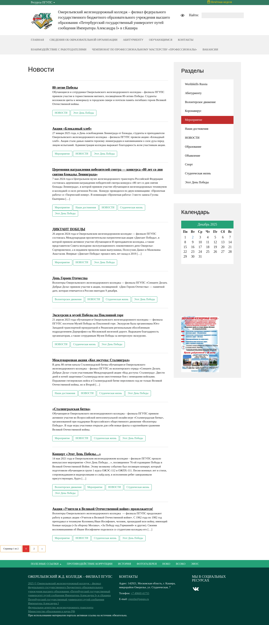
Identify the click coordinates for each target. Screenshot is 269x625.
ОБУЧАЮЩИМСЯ (160, 39)
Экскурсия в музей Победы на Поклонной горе (87, 315)
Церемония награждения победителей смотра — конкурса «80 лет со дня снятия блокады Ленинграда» (107, 172)
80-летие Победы (65, 87)
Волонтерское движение (68, 299)
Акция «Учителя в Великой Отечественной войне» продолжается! (102, 509)
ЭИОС (195, 563)
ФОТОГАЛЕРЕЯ (147, 563)
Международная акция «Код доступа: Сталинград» (91, 360)
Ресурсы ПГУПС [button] (43, 2)
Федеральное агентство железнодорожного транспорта (60, 607)
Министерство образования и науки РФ (51, 611)
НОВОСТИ (61, 112)
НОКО (166, 563)
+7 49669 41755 (140, 593)
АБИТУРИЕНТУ (133, 39)
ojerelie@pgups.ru (138, 599)
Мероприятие (62, 153)
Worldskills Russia (196, 84)
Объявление (192, 155)
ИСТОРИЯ (124, 563)
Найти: (194, 15)
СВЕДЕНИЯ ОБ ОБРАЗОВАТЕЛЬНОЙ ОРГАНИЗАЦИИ (83, 39)
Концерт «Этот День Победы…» (76, 454)
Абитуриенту (193, 93)
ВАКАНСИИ (210, 49)
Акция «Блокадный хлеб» (72, 128)
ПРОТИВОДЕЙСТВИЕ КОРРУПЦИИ (89, 563)
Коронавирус (193, 110)
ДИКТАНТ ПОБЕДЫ (68, 229)
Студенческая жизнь (131, 207)
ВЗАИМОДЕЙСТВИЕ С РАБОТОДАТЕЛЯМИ (58, 49)
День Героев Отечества (70, 278)
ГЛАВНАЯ (37, 39)
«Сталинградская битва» (71, 409)
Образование (193, 146)
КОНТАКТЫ (185, 39)
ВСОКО (180, 563)
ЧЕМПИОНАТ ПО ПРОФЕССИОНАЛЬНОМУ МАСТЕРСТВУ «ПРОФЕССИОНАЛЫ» (144, 49)
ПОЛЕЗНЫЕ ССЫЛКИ (46, 563)
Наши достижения (85, 207)
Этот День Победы (83, 112)
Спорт (189, 164)
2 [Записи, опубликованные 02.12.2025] (193, 237)
